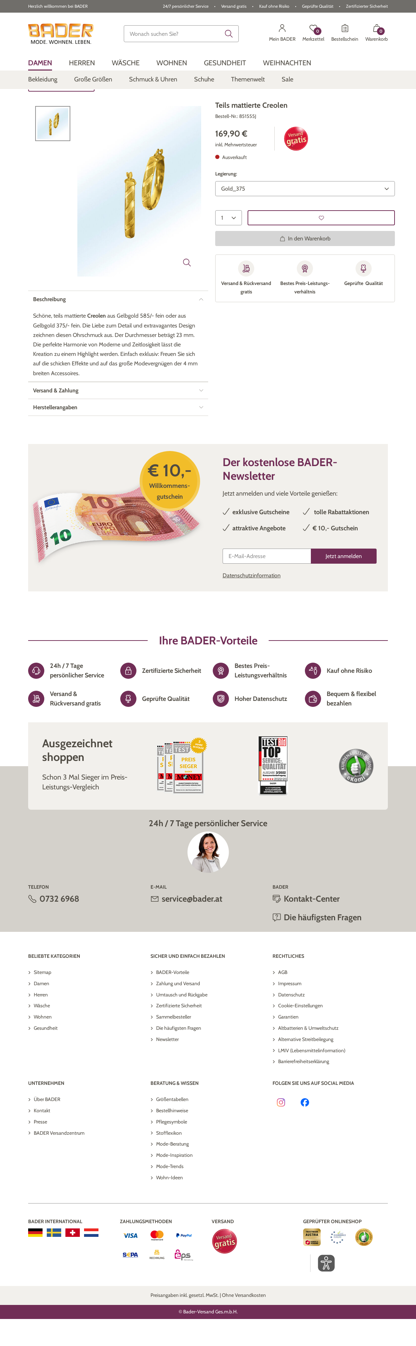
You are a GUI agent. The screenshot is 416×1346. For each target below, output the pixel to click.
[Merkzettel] (313, 34)
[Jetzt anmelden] (344, 583)
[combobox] (181, 33)
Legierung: (226, 201)
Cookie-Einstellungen (300, 1033)
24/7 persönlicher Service (186, 6)
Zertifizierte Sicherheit (179, 1033)
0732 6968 (59, 926)
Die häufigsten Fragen (322, 945)
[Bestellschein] (344, 34)
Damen (41, 1010)
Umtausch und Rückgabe (181, 1022)
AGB (282, 999)
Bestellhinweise (172, 1137)
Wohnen (43, 1044)
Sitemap (42, 999)
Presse (40, 1149)
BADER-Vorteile (172, 999)
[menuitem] (40, 63)
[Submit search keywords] (229, 33)
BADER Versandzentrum (59, 1160)
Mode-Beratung (172, 1171)
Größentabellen (172, 1126)
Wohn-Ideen (169, 1204)
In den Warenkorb (305, 265)
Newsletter (167, 1066)
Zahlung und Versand (178, 1010)
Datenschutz (291, 1022)
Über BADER (47, 1126)
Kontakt (42, 1137)
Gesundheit (46, 1055)
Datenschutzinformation (252, 602)
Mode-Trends (170, 1193)
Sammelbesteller (173, 1044)
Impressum (289, 1010)
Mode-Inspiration (174, 1182)
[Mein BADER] (282, 34)
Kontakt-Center (312, 926)
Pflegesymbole (171, 1149)
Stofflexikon (169, 1160)
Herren (41, 1022)
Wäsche (42, 1033)
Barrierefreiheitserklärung (303, 1089)
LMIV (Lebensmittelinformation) (311, 1077)
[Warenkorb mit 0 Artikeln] (376, 34)
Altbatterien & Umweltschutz (308, 1055)
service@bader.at (192, 926)
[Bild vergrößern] (187, 290)
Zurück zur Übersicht (61, 111)
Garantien (288, 1044)
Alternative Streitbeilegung (305, 1066)
